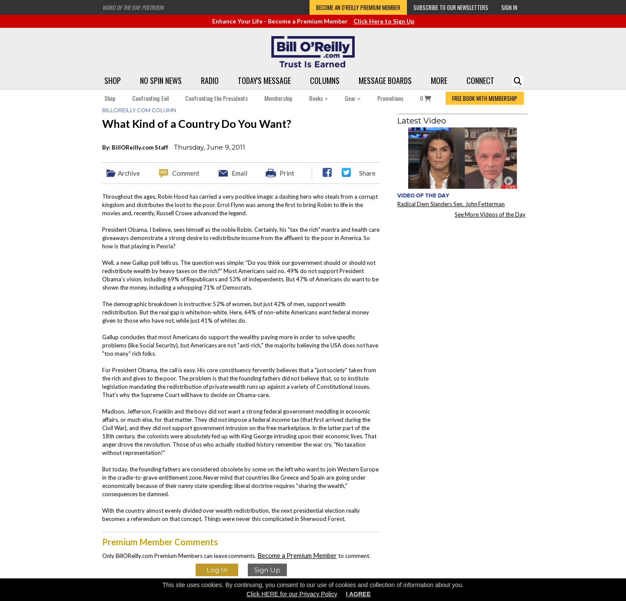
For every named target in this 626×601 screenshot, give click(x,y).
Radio (210, 80)
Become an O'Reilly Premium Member (358, 7)
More (439, 80)
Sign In (509, 7)
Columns (325, 80)
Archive (129, 173)
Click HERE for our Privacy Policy (291, 594)
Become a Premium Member (297, 555)
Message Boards (385, 80)
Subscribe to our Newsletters (450, 7)
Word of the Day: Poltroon (132, 7)
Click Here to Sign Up (383, 21)
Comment (186, 173)
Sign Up (267, 570)
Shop (112, 80)
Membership (278, 98)
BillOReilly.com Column (139, 110)
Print (287, 173)
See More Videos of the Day (490, 214)
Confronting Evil (150, 98)
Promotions (390, 98)
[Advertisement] (462, 278)
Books (318, 98)
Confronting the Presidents (216, 98)
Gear (353, 98)
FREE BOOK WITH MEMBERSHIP (484, 98)
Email (239, 173)
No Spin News (161, 80)
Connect (480, 80)
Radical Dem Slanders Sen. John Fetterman (451, 203)
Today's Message (264, 80)
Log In (216, 570)
